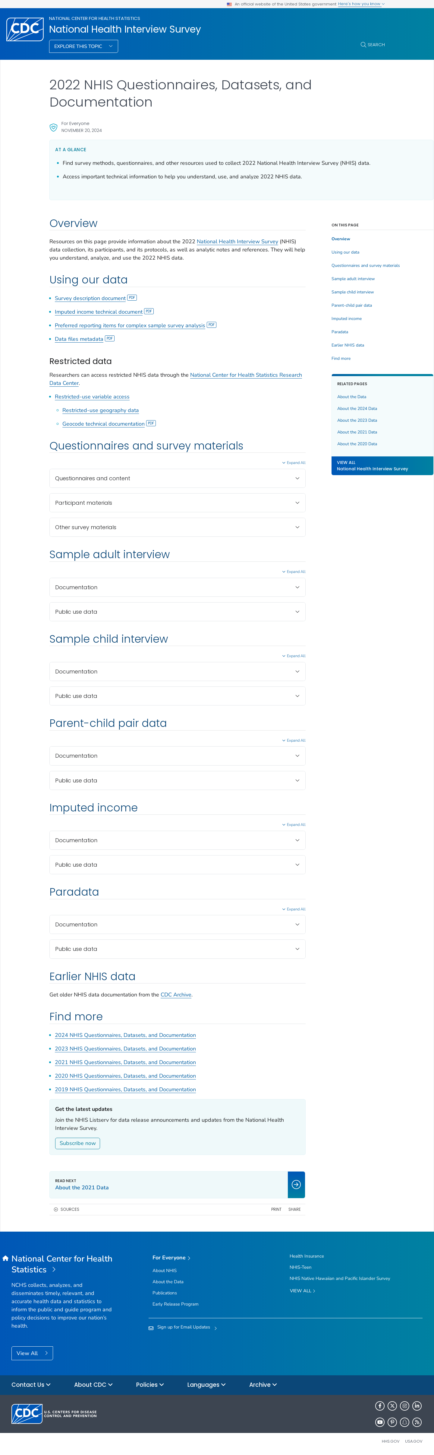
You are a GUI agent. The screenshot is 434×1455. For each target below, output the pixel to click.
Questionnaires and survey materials (333, 265)
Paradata (307, 332)
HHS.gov (391, 1441)
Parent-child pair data (319, 305)
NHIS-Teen (301, 1267)
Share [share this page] (262, 1209)
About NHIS (165, 1271)
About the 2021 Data (325, 432)
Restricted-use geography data (100, 410)
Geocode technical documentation (109, 423)
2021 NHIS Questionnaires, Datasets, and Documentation (125, 1062)
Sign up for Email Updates (183, 1327)
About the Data (319, 397)
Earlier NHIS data (315, 345)
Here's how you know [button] (361, 4)
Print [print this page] (244, 1209)
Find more (308, 358)
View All (28, 1353)
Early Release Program (176, 1304)
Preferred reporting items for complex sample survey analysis (135, 325)
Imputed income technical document (104, 311)
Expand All (264, 462)
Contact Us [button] (31, 1385)
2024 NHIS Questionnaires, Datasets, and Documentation (125, 1035)
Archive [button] (263, 1385)
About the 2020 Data (325, 444)
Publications (165, 1293)
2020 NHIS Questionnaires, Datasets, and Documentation (125, 1075)
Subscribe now (78, 1143)
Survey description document (96, 298)
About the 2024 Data (325, 408)
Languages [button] (206, 1385)
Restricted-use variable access (92, 396)
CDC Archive (176, 994)
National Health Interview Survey (125, 29)
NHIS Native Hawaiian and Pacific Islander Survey (340, 1278)
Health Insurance (307, 1256)
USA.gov (414, 1441)
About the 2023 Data (325, 420)
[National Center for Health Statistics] (62, 1264)
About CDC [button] (93, 1385)
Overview (308, 239)
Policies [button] (150, 1385)
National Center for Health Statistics (94, 18)
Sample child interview (320, 292)
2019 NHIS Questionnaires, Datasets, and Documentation (125, 1089)
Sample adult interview (321, 279)
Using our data (313, 252)
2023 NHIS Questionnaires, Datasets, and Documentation (125, 1048)
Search (376, 44)
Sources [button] (70, 1209)
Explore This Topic (78, 46)
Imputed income (314, 318)
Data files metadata (85, 339)
